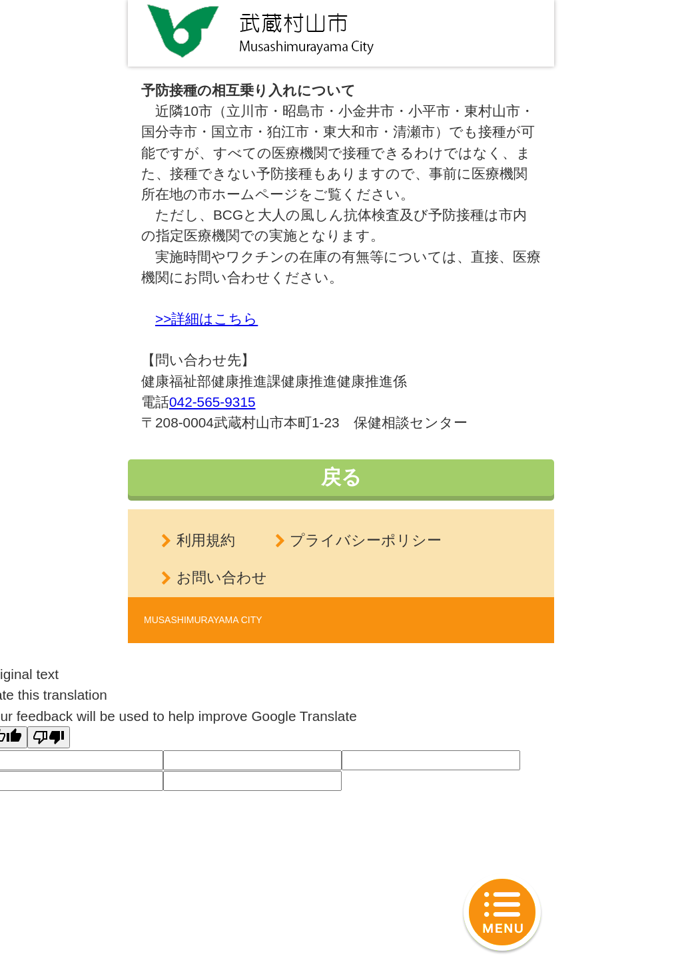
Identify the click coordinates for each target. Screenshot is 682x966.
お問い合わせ (221, 577)
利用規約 (205, 540)
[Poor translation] (48, 737)
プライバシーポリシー (366, 540)
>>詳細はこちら (206, 318)
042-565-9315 (212, 401)
